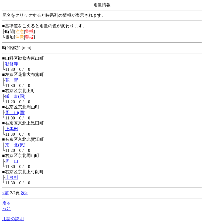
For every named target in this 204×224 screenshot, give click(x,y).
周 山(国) (15, 112)
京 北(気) (15, 145)
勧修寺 (11, 64)
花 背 (11, 80)
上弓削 (11, 177)
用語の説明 (13, 218)
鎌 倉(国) (15, 96)
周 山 (11, 161)
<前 (5, 192)
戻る (6, 203)
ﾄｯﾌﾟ (6, 208)
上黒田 (11, 128)
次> (24, 192)
